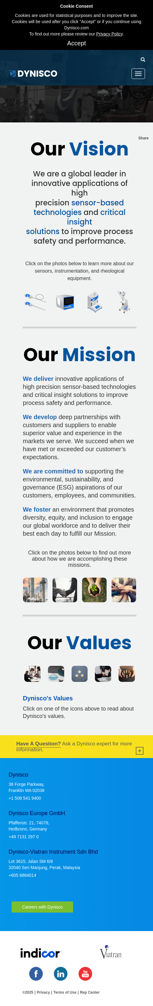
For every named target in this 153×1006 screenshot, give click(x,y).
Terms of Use (64, 992)
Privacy (43, 992)
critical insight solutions (76, 222)
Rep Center (90, 992)
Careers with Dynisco (42, 907)
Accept (76, 43)
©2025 (27, 992)
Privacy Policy (109, 33)
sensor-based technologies (78, 207)
